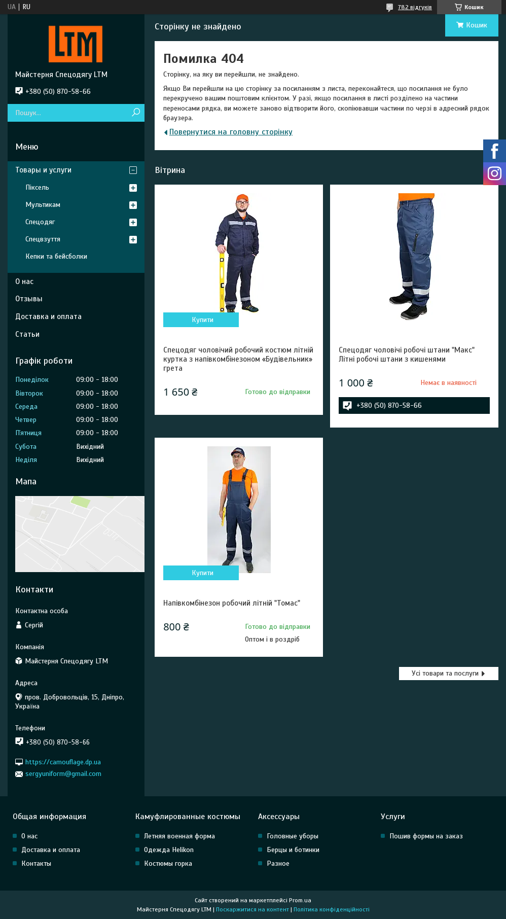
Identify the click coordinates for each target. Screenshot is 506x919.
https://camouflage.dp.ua (63, 762)
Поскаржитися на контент (252, 909)
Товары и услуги (43, 169)
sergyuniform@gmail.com (63, 773)
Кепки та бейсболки (56, 256)
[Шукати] (135, 113)
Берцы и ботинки (293, 849)
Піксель (37, 187)
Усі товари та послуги (445, 673)
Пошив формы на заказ (426, 836)
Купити (202, 319)
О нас (24, 281)
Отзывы (29, 298)
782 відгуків (415, 7)
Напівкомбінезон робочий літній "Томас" (231, 603)
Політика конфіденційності (332, 909)
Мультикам (42, 204)
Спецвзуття (42, 239)
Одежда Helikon (169, 849)
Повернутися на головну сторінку (231, 132)
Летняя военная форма (179, 836)
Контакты (36, 863)
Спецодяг (40, 222)
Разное (278, 863)
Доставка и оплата (48, 316)
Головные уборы (292, 836)
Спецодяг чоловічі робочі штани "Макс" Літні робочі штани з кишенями (407, 354)
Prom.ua (300, 900)
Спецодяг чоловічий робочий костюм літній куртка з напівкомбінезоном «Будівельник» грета (238, 359)
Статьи (27, 334)
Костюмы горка (168, 863)
